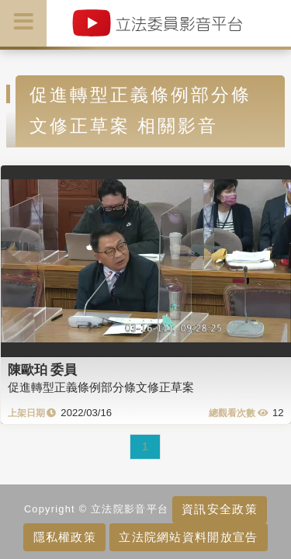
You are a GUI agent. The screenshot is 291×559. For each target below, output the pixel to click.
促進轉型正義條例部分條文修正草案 (101, 387)
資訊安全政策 (220, 509)
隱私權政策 (64, 536)
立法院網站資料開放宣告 (188, 536)
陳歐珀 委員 (43, 370)
